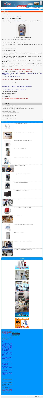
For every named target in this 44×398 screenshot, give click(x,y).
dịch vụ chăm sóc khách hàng (19, 20)
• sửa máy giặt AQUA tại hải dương (8, 114)
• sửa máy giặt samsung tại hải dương (9, 115)
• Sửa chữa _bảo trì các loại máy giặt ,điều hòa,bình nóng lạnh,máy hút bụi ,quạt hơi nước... (18, 108)
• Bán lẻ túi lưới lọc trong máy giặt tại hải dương (10, 112)
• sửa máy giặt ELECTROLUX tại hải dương (10, 105)
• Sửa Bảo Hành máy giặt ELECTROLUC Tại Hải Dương (12, 107)
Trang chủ (3, 9)
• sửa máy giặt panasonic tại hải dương (9, 118)
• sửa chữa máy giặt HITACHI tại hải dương (10, 109)
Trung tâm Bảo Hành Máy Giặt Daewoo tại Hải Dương (12, 16)
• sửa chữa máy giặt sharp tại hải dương (9, 111)
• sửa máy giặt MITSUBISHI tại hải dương (9, 116)
